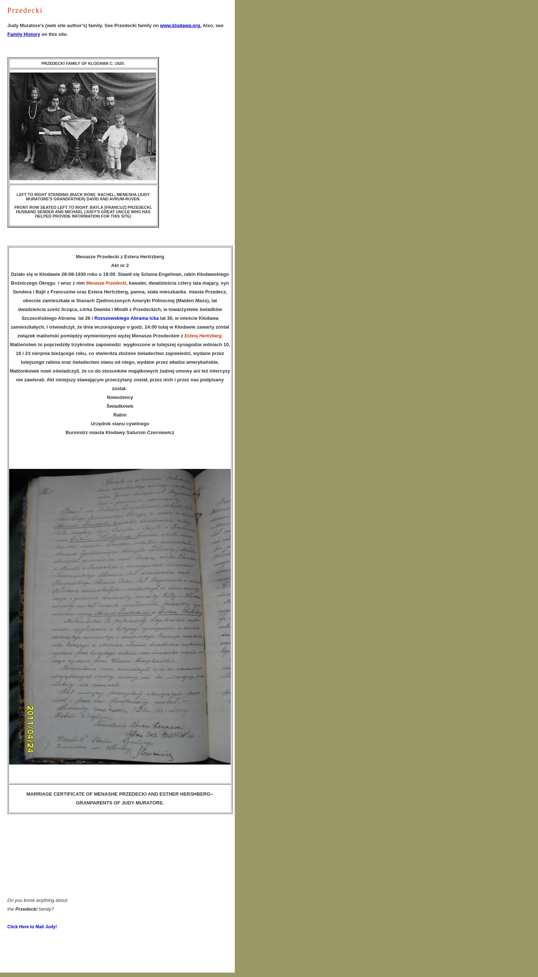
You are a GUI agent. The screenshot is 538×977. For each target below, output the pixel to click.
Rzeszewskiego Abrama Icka (126, 318)
